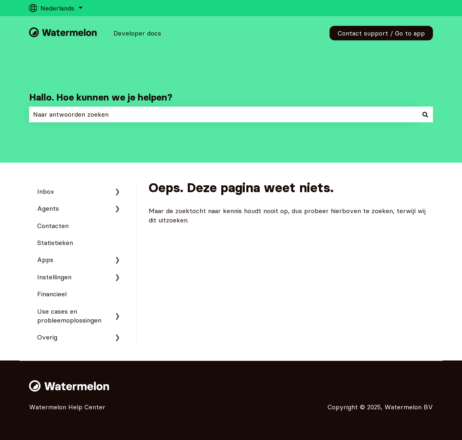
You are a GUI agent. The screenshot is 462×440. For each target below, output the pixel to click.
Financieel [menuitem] (52, 294)
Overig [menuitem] (47, 337)
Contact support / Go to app (381, 33)
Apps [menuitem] (45, 260)
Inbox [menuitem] (45, 191)
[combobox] (223, 114)
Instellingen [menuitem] (54, 277)
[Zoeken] (425, 114)
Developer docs (137, 33)
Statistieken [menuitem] (55, 243)
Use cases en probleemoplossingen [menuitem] (69, 315)
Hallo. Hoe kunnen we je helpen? (100, 97)
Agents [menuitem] (48, 208)
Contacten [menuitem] (53, 226)
